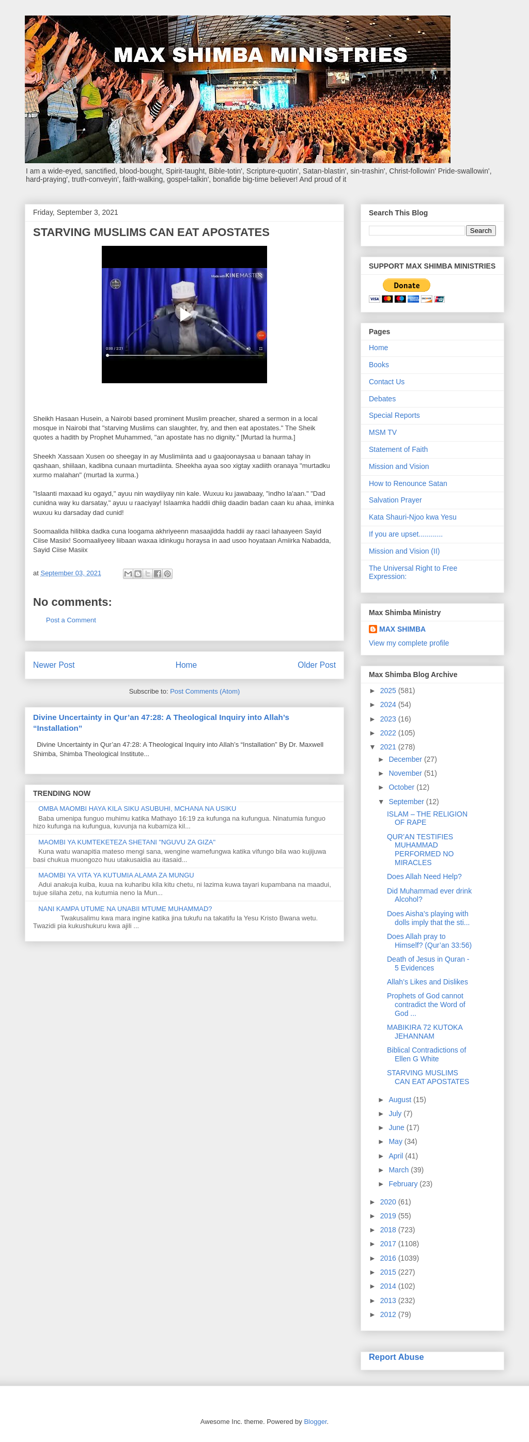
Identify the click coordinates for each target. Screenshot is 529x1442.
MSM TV (383, 432)
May (396, 1141)
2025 (389, 690)
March (399, 1170)
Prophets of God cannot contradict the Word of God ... (426, 1004)
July (395, 1113)
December (406, 759)
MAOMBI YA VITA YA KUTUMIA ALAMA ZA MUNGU (116, 875)
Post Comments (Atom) (205, 691)
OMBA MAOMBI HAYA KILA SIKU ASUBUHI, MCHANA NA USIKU (137, 808)
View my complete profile (409, 643)
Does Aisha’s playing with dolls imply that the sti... (428, 918)
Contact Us (386, 382)
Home (186, 665)
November (406, 773)
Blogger (315, 1421)
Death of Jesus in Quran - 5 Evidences (428, 963)
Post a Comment (71, 620)
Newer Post (54, 665)
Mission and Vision (399, 466)
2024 (389, 704)
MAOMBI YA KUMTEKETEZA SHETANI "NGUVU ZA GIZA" (126, 842)
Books (379, 364)
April (396, 1156)
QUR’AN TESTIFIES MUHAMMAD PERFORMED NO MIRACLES (420, 850)
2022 (389, 733)
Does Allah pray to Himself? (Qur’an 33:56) (429, 940)
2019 (389, 1216)
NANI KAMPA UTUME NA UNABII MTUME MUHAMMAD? (125, 909)
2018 (389, 1230)
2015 (389, 1272)
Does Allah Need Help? (424, 876)
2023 (389, 719)
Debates (382, 399)
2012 (389, 1314)
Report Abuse (396, 1356)
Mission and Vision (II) (404, 551)
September (407, 801)
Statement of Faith (398, 449)
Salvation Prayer (395, 500)
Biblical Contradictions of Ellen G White (426, 1054)
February (403, 1184)
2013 (389, 1300)
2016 (389, 1258)
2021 (389, 747)
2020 (389, 1202)
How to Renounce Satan (408, 483)
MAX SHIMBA (402, 629)
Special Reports (394, 415)
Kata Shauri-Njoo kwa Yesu (413, 517)
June (397, 1127)
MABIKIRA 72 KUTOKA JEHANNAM (424, 1031)
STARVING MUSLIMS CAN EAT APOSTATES (428, 1077)
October (402, 787)
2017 (389, 1244)
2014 (389, 1286)
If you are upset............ (406, 534)
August (400, 1099)
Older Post (317, 665)
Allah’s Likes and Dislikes (427, 982)
